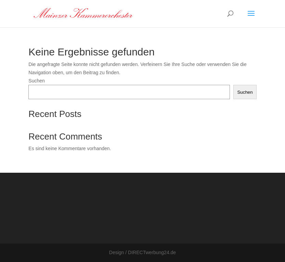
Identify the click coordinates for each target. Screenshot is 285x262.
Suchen (36, 80)
